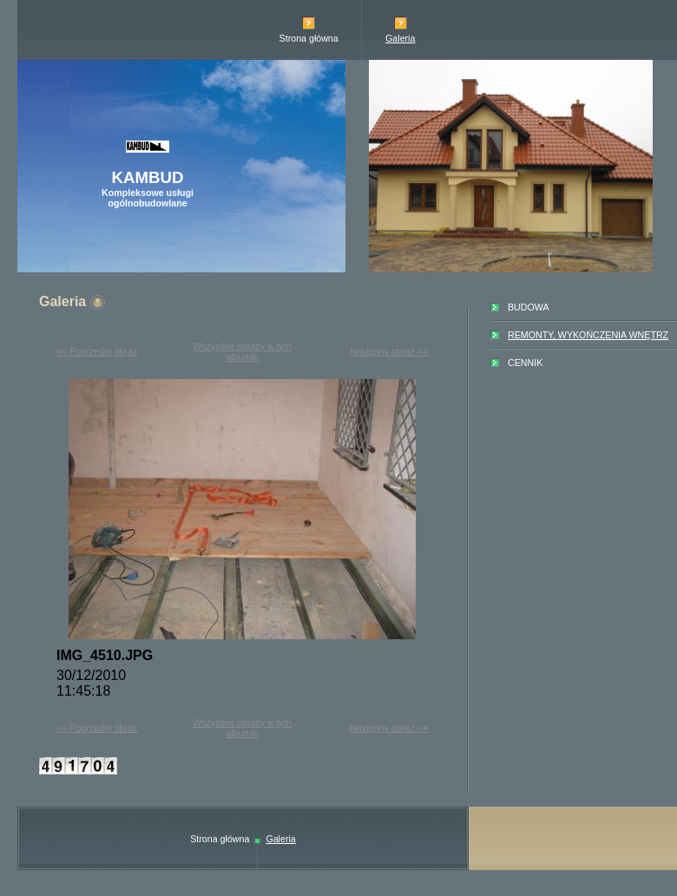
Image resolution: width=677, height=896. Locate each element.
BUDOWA (528, 307)
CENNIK (525, 362)
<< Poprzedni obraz (96, 351)
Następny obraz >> (389, 351)
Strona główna (308, 38)
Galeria (400, 38)
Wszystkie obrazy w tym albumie (242, 351)
